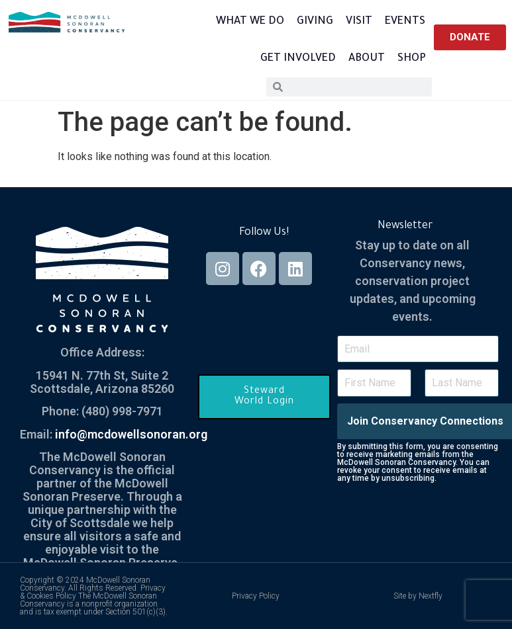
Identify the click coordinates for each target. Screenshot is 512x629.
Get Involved (298, 59)
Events (405, 22)
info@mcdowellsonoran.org (131, 434)
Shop (411, 59)
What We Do (250, 22)
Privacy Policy (256, 596)
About (366, 59)
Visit (359, 22)
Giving (315, 22)
